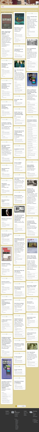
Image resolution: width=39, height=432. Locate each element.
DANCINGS (29, 211)
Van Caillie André (30, 69)
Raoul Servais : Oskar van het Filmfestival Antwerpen (7, 65)
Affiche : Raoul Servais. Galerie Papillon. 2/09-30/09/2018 (6, 32)
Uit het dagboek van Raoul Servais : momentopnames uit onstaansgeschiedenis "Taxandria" (7, 302)
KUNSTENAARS (4, 192)
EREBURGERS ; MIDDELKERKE (19, 388)
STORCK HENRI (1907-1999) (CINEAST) (31, 323)
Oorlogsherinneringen (6, 263)
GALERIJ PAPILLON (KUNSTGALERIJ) (4, 53)
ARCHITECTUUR (17, 254)
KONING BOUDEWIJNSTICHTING (19, 141)
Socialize (7, 411)
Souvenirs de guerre (5, 281)
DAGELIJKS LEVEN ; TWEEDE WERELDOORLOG (6, 271)
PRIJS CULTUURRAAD (17, 84)
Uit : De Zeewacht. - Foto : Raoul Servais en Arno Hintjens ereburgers (19, 305)
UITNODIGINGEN (4, 393)
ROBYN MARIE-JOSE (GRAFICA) (32, 124)
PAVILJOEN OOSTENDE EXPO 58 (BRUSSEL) (6, 326)
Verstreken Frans (4, 97)
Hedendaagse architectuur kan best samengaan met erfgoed (19, 240)
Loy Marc (16, 261)
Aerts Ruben (3, 136)
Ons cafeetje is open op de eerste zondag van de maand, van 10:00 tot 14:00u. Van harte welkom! (17, 424)
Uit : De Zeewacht (17, 272)
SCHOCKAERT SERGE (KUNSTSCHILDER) (30, 150)
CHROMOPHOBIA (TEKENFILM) (6, 95)
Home (3, 6)
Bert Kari (29, 325)
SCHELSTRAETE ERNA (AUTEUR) (19, 336)
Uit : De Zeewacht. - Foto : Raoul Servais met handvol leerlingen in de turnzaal (19, 181)
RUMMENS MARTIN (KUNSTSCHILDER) (30, 131)
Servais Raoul (4, 274)
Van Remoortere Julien (5, 243)
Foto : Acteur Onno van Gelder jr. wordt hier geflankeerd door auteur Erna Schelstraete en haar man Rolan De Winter (19, 324)
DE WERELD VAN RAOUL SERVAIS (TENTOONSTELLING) (6, 396)
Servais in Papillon (18, 162)
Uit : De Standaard (17, 357)
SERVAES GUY (17, 257)
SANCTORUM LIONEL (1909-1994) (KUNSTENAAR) (32, 141)
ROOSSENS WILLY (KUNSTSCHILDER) (30, 127)
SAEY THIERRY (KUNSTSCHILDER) (32, 137)
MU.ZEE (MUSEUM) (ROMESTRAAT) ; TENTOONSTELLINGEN (19, 277)
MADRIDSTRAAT (4, 56)
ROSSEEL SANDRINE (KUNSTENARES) (30, 129)
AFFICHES (3, 49)
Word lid (35, 419)
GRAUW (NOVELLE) (17, 119)
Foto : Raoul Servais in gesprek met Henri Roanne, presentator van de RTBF (32, 227)
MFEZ (28, 34)
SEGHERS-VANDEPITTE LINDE (31, 153)
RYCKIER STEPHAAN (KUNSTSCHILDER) (30, 134)
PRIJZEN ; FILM (4, 115)
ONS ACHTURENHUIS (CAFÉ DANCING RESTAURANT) (31, 208)
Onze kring (35, 411)
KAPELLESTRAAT (30, 61)
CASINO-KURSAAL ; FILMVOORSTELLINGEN (31, 106)
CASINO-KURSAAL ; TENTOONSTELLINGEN (5, 398)
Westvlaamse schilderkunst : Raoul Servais (6, 185)
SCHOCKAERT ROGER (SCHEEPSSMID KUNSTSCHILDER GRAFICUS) (32, 148)
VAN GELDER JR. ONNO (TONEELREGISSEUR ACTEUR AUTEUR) (18, 329)
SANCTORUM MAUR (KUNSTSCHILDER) (30, 143)
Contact (25, 411)
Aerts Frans (3, 76)
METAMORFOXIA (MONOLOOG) (19, 331)
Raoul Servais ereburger (19, 303)
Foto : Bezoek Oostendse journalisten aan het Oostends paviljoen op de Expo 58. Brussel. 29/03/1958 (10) (19, 217)
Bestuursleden (36, 420)
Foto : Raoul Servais (31, 352)
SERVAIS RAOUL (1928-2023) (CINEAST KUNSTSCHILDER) (5, 51)
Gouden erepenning (18, 369)
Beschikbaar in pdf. (5, 236)
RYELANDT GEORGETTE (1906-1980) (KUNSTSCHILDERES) (32, 136)
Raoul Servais (29, 301)
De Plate (10, 2)
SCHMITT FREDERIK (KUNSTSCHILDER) (30, 145)
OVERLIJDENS (4, 226)
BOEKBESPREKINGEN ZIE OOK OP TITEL (19, 121)
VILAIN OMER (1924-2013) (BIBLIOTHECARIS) (18, 88)
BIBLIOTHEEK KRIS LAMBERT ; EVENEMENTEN (31, 274)
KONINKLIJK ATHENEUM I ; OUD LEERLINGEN (19, 187)
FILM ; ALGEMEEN (4, 353)
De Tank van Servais (18, 356)
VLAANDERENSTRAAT (17, 104)
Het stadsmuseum (17, 412)
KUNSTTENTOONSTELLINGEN (18, 170)
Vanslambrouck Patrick (17, 40)
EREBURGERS (16, 311)
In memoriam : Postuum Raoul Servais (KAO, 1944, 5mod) (7, 124)
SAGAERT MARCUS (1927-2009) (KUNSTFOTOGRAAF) (32, 139)
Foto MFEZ (29, 35)
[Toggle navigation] (37, 2)
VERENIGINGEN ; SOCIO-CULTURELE (18, 86)
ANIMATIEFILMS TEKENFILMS (6, 72)
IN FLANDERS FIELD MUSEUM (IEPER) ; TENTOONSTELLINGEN (6, 160)
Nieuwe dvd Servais (18, 195)
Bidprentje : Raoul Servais (7, 218)
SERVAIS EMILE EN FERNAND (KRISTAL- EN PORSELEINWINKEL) (32, 63)
